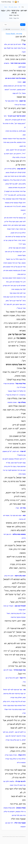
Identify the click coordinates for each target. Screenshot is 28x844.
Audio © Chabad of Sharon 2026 (9, 836)
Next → (22, 24)
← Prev (5, 24)
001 (19, 7)
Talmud (5, 7)
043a (23, 7)
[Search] (13, 2)
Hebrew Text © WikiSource (20, 836)
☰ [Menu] (18, 2)
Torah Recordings (6, 2)
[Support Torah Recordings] (16, 2)
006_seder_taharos (13, 7)
